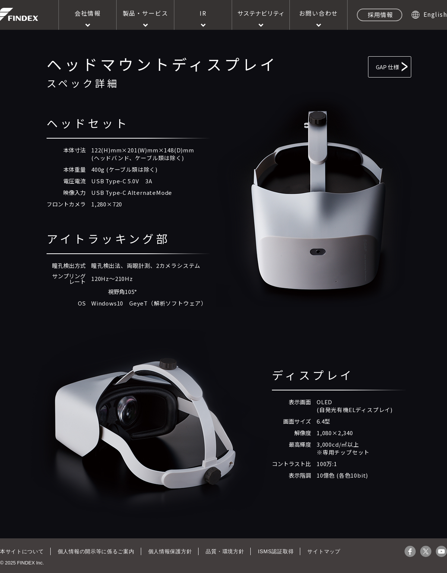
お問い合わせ (318, 13)
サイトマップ (320, 551)
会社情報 (87, 13)
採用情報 (380, 14)
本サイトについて (21, 551)
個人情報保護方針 (168, 551)
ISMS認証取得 (272, 551)
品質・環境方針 (223, 551)
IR (203, 13)
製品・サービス (145, 13)
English (435, 14)
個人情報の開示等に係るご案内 (95, 551)
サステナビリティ (261, 13)
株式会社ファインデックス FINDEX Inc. (19, 14)
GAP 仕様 (368, 65)
